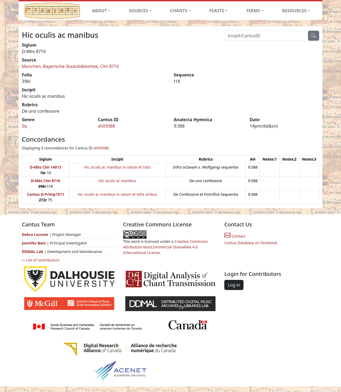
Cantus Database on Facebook (250, 242)
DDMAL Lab (32, 251)
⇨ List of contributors (40, 260)
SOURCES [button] (138, 11)
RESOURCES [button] (294, 11)
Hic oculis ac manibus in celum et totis (117, 167)
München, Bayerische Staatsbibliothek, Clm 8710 (70, 66)
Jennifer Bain (34, 243)
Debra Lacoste (35, 234)
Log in (234, 285)
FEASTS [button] (216, 11)
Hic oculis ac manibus (117, 180)
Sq (24, 126)
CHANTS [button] (178, 11)
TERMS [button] (253, 11)
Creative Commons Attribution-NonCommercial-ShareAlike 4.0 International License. (165, 247)
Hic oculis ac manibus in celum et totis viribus (117, 194)
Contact (234, 236)
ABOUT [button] (99, 11)
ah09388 (106, 126)
